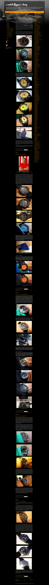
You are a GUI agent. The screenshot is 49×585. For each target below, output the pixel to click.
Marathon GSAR (35, 68)
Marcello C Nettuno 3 (36, 71)
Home (6, 11)
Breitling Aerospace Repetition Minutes (38, 20)
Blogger (33, 583)
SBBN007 (28, 412)
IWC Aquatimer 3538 (36, 58)
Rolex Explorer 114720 (36, 94)
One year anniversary (19, 11)
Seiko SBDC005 (35, 116)
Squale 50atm (35, 138)
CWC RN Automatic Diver (36, 42)
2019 (7, 15)
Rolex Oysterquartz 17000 (36, 97)
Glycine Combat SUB (36, 53)
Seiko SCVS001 (35, 120)
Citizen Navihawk (36, 38)
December (8, 18)
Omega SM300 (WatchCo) (36, 84)
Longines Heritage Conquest (37, 65)
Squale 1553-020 (36, 137)
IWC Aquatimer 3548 (36, 59)
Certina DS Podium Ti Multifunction (37, 32)
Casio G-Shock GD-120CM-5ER (37, 27)
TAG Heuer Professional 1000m (37, 145)
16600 (25, 497)
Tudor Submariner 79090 (36, 155)
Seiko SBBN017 (35, 111)
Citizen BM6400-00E (36, 36)
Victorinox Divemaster (36, 157)
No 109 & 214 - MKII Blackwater (21, 501)
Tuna (30, 412)
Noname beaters (35, 79)
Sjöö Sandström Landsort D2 (37, 134)
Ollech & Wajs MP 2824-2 (36, 81)
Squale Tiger (35, 140)
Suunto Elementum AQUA (36, 143)
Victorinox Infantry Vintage (36, 158)
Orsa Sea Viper (35, 88)
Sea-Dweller (28, 497)
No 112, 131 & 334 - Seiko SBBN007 (21, 294)
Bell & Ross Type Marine (36, 18)
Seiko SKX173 (35, 126)
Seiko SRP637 (35, 128)
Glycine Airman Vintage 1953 (37, 52)
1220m (23, 497)
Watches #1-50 (14, 11)
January (8, 27)
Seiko (18, 290)
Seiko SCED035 (35, 119)
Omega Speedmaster (36, 85)
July (7, 22)
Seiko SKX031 (35, 125)
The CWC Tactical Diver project (9, 12)
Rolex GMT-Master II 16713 (37, 96)
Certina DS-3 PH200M (36, 29)
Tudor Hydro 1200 (36, 154)
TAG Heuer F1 (35, 146)
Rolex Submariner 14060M (36, 99)
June (7, 23)
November (8, 19)
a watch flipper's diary (16, 4)
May (7, 24)
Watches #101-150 (29, 11)
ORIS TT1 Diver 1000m (36, 87)
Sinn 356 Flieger (35, 131)
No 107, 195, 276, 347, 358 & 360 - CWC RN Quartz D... (10, 33)
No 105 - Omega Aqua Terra (9, 34)
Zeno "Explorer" (35, 160)
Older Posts (31, 579)
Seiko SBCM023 (35, 113)
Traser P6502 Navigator (36, 151)
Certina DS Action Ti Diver (36, 30)
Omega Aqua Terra (36, 82)
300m (23, 412)
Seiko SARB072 (35, 108)
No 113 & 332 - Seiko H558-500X (21, 154)
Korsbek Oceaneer (36, 62)
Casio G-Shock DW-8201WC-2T (37, 26)
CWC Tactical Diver (36, 44)
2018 (7, 16)
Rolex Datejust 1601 (36, 91)
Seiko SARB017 (35, 106)
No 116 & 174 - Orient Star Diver (21, 16)
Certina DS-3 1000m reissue (37, 33)
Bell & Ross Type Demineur (36, 17)
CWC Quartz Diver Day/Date (37, 41)
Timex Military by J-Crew (36, 148)
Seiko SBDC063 (35, 117)
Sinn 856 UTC (35, 132)
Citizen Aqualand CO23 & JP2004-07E (38, 35)
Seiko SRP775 (35, 129)
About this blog (9, 11)
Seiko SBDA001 (35, 114)
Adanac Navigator (36, 15)
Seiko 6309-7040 (36, 102)
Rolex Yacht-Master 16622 (36, 100)
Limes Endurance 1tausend (36, 64)
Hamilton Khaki (35, 55)
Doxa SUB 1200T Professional (37, 47)
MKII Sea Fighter (36, 76)
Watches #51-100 (24, 11)
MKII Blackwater (35, 73)
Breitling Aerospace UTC (36, 21)
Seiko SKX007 (35, 123)
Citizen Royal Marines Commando (37, 39)
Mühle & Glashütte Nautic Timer (37, 78)
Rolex (26, 497)
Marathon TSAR (35, 70)
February (8, 26)
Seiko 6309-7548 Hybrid (36, 103)
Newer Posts (17, 579)
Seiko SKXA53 (35, 122)
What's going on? (34, 11)
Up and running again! (39, 11)
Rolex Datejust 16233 (36, 93)
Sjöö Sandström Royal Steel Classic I (37, 135)
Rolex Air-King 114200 (36, 90)
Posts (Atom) (19, 580)
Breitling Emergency (36, 24)
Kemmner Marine (36, 61)
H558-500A (17, 290)
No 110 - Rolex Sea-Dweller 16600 (10, 30)
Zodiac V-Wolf (35, 161)
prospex (26, 412)
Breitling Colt (35, 23)
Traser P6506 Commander (36, 152)
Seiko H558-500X (36, 105)
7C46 (24, 412)
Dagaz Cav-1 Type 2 (36, 45)
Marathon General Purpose (36, 67)
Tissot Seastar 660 (36, 149)
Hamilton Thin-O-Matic (36, 56)
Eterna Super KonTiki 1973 (36, 50)
